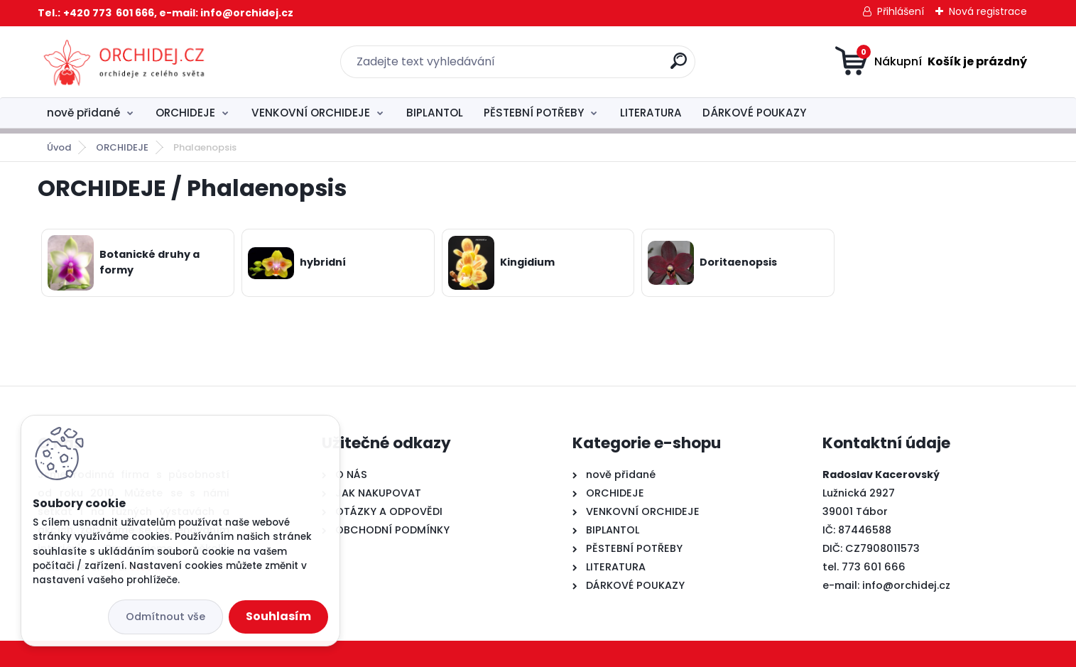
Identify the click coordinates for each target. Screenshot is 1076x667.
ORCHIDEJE (185, 112)
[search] (678, 66)
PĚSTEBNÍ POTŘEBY (534, 112)
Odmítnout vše (165, 616)
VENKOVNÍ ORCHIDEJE (310, 112)
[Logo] (125, 61)
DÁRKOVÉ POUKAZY (754, 112)
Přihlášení (900, 11)
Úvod (59, 147)
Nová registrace (988, 11)
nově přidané (83, 112)
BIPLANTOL (434, 112)
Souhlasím (278, 616)
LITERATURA (651, 112)
